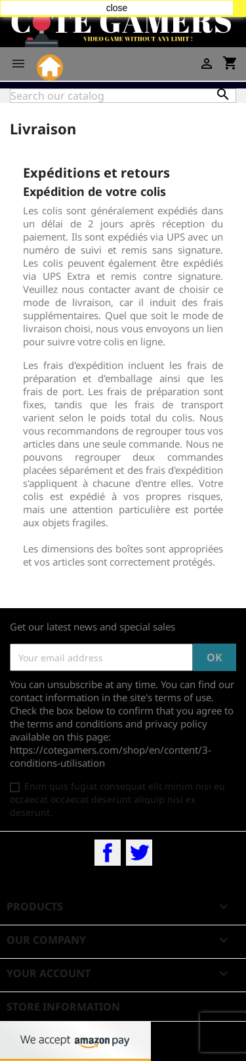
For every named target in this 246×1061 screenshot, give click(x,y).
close (117, 8)
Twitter (139, 852)
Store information (63, 1006)
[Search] (123, 95)
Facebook (107, 852)
